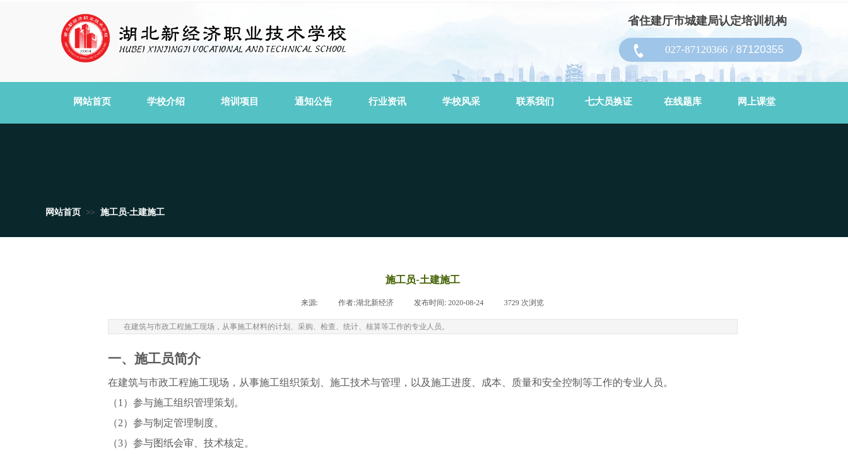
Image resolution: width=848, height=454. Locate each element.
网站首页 (63, 212)
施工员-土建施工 (132, 212)
